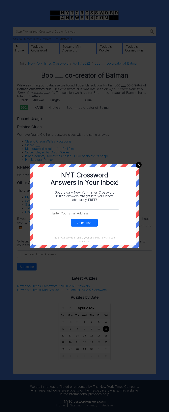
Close (139, 165)
